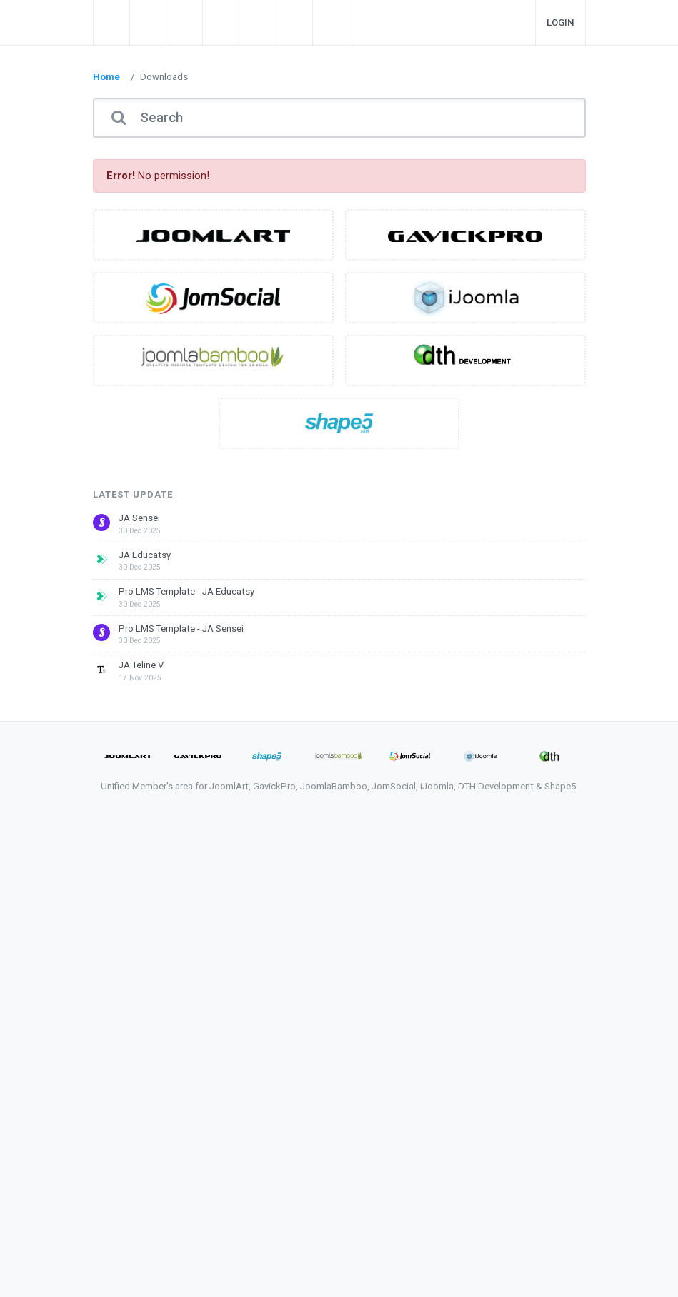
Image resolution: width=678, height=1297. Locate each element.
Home (106, 76)
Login (560, 22)
